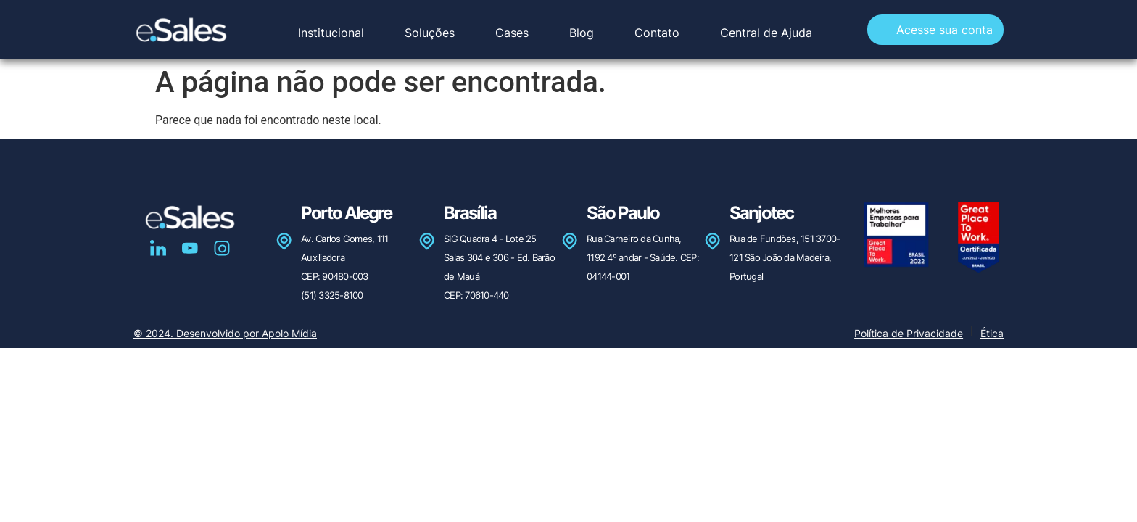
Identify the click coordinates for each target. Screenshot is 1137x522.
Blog (581, 32)
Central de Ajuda (766, 32)
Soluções (430, 32)
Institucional (331, 32)
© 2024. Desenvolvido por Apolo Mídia (225, 333)
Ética (992, 333)
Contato (656, 32)
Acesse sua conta (944, 29)
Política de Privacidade (908, 333)
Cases (512, 32)
